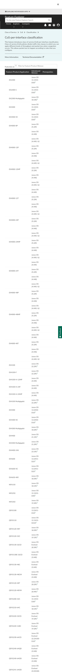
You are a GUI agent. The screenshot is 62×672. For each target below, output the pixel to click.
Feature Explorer (14, 16)
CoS (21, 32)
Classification (31, 32)
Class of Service (11, 32)
